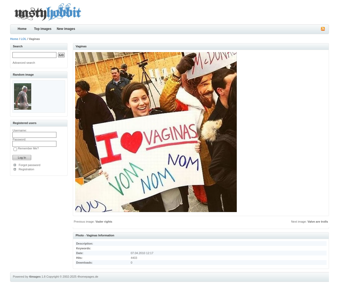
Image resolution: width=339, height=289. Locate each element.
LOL (23, 38)
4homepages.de (87, 276)
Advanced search (23, 62)
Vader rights (103, 221)
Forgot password (29, 165)
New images (66, 29)
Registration (26, 169)
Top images (42, 29)
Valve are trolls (317, 221)
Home (22, 29)
